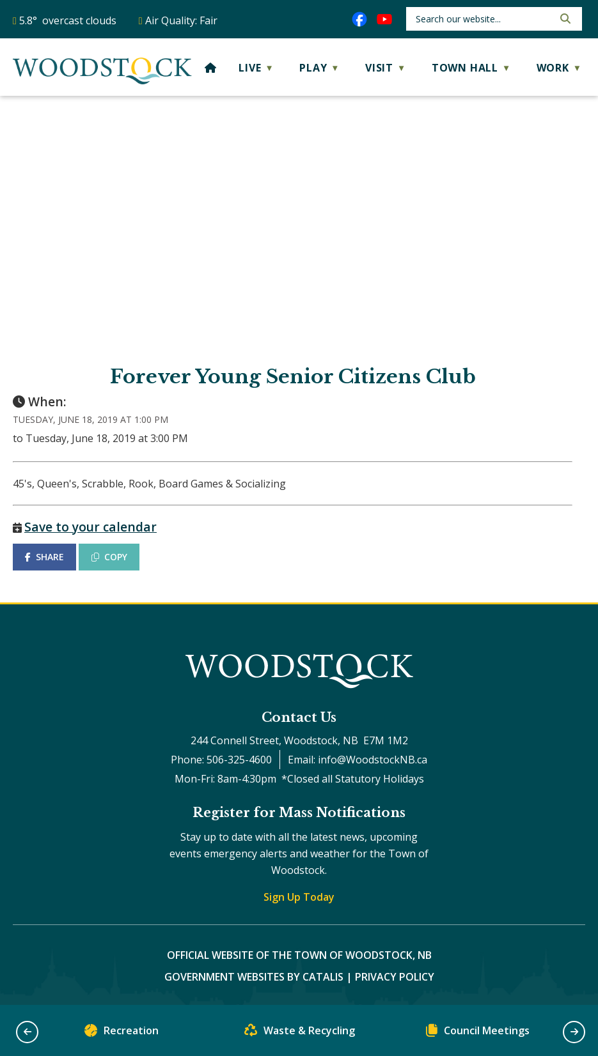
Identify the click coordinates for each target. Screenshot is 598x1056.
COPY (109, 557)
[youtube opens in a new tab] (384, 19)
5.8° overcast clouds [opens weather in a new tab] (67, 20)
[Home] (211, 68)
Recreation (121, 1033)
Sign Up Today (299, 897)
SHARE (44, 557)
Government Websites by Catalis (253, 977)
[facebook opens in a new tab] (359, 19)
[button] (564, 18)
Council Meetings (478, 1033)
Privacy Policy (394, 977)
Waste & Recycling (299, 1033)
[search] (483, 19)
